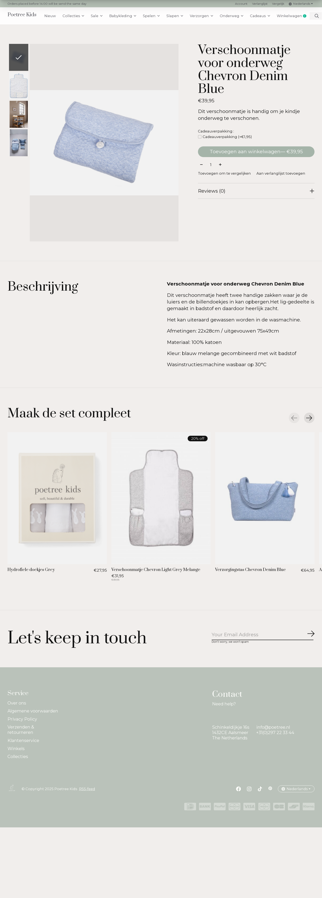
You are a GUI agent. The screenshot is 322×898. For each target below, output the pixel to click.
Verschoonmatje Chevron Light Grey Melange (155, 569)
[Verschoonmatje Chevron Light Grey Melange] (161, 498)
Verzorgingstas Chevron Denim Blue (250, 569)
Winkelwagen (293, 16)
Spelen (151, 16)
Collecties (74, 16)
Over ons (16, 703)
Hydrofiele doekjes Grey (31, 569)
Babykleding (123, 16)
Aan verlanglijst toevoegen (280, 173)
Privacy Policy (22, 719)
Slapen (175, 16)
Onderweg (232, 16)
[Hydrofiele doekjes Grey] (57, 498)
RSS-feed (87, 789)
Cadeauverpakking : (216, 131)
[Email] (263, 635)
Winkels (16, 748)
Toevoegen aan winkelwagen (256, 152)
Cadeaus (260, 16)
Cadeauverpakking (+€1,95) (227, 137)
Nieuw (50, 16)
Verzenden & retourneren (20, 730)
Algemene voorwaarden (32, 711)
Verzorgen (202, 16)
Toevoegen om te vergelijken (224, 173)
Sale (97, 16)
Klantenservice (23, 740)
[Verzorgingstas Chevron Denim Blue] (265, 498)
